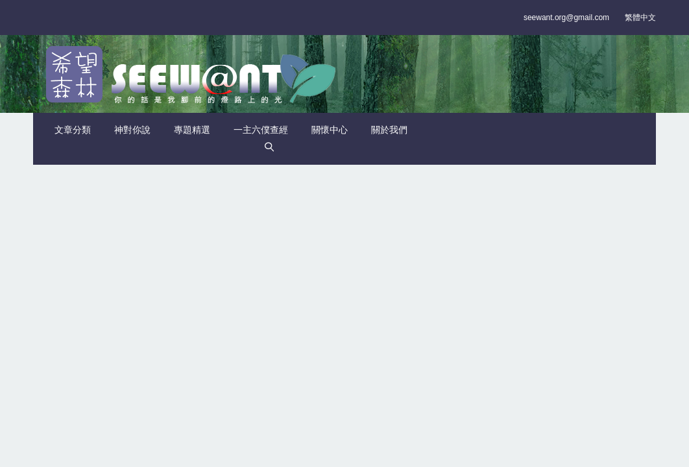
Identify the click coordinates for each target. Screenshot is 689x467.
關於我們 (389, 130)
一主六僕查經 (261, 130)
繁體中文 (640, 17)
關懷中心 (329, 130)
